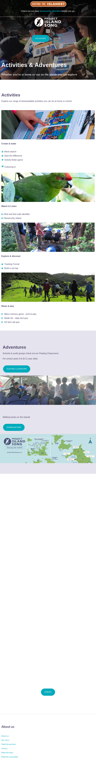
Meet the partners (8, 744)
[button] (48, 31)
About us (5, 736)
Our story (5, 740)
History (4, 748)
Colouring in (10, 167)
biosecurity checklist (50, 11)
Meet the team (7, 752)
